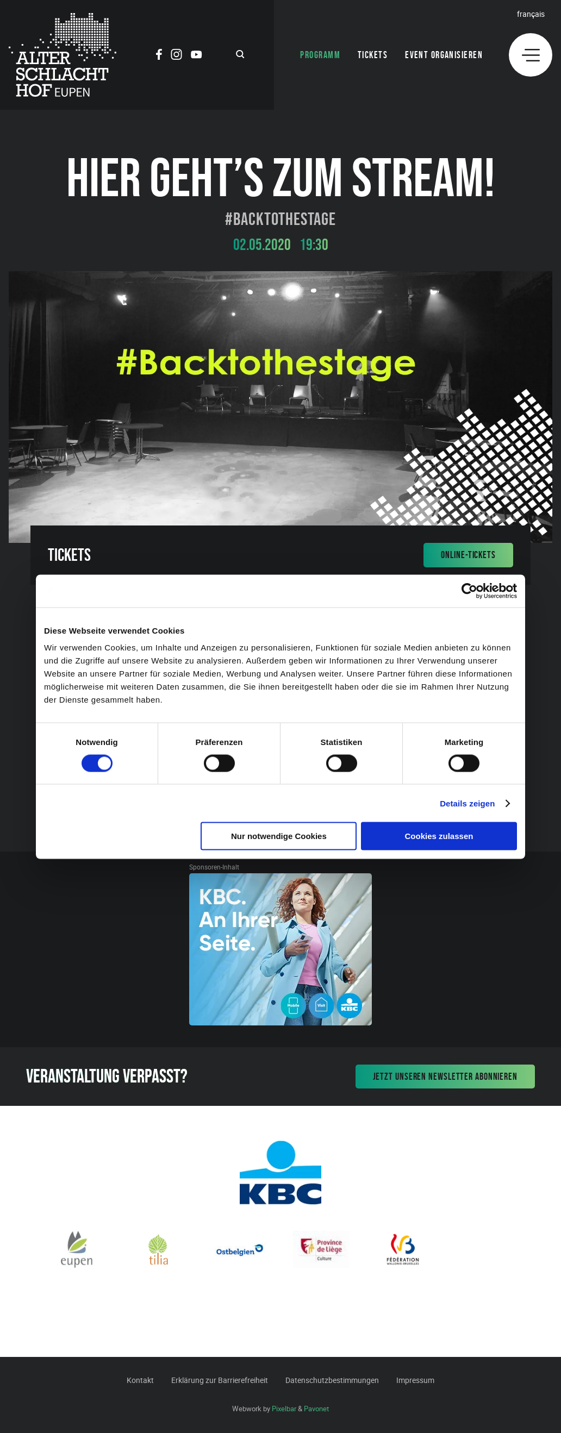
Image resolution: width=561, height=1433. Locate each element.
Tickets (373, 54)
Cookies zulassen (439, 836)
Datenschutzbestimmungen (332, 1380)
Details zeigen (467, 803)
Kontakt (140, 1380)
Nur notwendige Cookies (279, 836)
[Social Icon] (159, 55)
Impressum (415, 1380)
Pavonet (316, 1408)
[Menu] (530, 55)
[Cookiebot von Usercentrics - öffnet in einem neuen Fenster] (469, 591)
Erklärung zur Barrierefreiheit (219, 1380)
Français (531, 14)
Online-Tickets (468, 554)
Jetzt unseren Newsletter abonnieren (445, 1076)
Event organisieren (444, 54)
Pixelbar (284, 1408)
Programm (320, 54)
